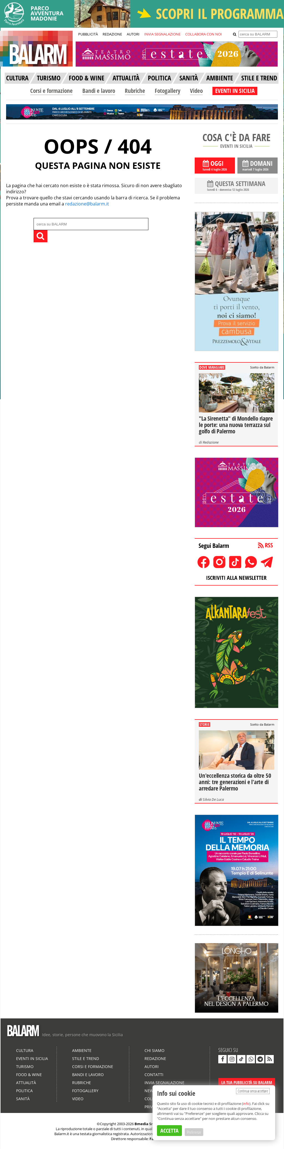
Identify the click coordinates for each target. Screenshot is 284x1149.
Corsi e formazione (51, 91)
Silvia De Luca (213, 799)
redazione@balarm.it (87, 204)
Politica (24, 1090)
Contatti (153, 1074)
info (246, 1103)
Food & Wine (29, 1074)
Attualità (26, 1082)
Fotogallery (167, 91)
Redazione (211, 442)
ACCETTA (169, 1130)
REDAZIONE (112, 34)
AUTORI (133, 34)
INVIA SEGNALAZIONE (162, 34)
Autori (151, 1066)
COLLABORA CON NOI (203, 34)
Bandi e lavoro (98, 91)
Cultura (24, 1050)
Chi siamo (154, 1050)
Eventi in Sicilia (32, 1058)
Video (196, 91)
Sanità (23, 1098)
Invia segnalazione (164, 1082)
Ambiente (82, 1050)
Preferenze (194, 1132)
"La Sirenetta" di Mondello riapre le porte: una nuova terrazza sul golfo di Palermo (236, 425)
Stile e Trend (85, 1058)
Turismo (25, 1066)
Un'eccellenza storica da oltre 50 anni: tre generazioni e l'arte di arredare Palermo (235, 782)
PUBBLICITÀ (88, 34)
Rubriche (135, 91)
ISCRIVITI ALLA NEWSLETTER (236, 577)
